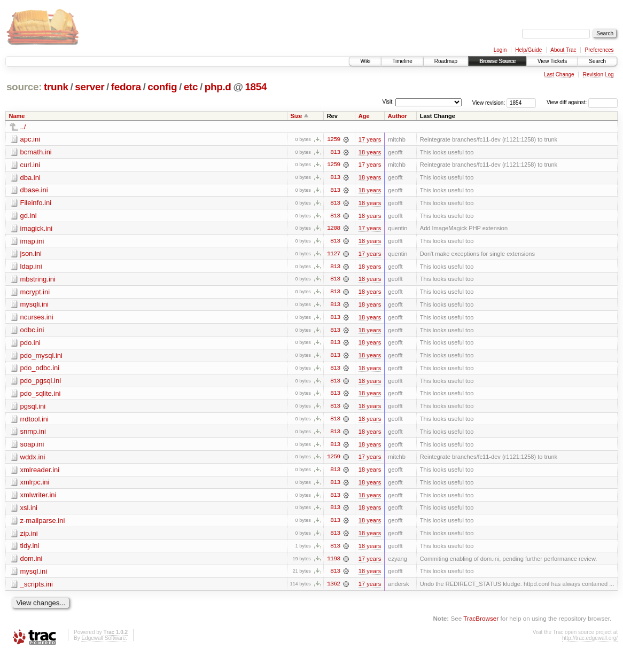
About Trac (563, 50)
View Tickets (552, 61)
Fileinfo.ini (36, 203)
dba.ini (30, 178)
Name (17, 116)
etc (191, 86)
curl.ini (30, 165)
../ (23, 127)
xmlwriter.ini (38, 498)
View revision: (488, 102)
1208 (333, 229)
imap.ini (32, 242)
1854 (256, 86)
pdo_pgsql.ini (40, 383)
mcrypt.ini (35, 293)
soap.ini (32, 447)
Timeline (402, 61)
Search (597, 61)
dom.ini (31, 562)
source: (24, 86)
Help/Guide (528, 50)
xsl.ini (29, 511)
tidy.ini (30, 549)
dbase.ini (34, 190)
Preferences (599, 50)
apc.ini (30, 139)
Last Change (559, 74)
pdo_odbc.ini (40, 370)
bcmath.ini (36, 152)
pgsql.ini (33, 408)
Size (296, 116)
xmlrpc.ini (35, 485)
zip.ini (29, 537)
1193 (333, 562)
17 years (370, 139)
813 (335, 152)
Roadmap (445, 61)
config (162, 86)
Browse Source (497, 61)
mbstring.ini (38, 280)
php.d (218, 86)
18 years (370, 152)
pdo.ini (30, 344)
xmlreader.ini (40, 472)
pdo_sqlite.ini (40, 396)
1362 (333, 588)
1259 (333, 139)
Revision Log (598, 74)
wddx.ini (32, 460)
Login (500, 50)
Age (364, 116)
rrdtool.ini (34, 421)
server (89, 86)
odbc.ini (32, 331)
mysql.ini (34, 575)
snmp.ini (33, 434)
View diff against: (582, 102)
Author (397, 116)
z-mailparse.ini (42, 524)
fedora (126, 86)
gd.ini (28, 216)
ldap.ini (31, 267)
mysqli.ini (34, 306)
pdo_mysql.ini (41, 357)
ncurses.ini (36, 319)
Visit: (388, 102)
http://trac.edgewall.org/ (590, 642)
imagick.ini (36, 229)
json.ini (31, 255)
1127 (333, 255)
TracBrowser (481, 622)
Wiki (365, 61)
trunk (56, 86)
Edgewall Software (103, 642)
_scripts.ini (36, 588)
